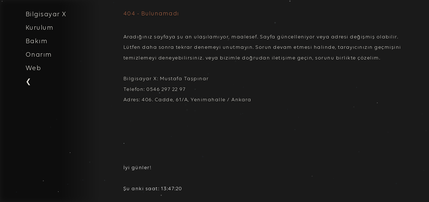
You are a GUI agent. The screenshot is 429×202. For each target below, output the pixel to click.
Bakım (37, 41)
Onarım (39, 55)
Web (33, 68)
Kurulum (40, 28)
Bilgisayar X (46, 14)
